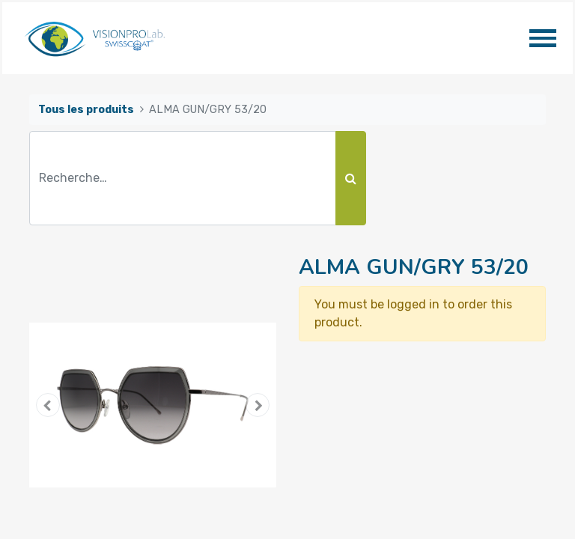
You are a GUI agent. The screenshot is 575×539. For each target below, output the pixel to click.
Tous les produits (86, 109)
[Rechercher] (350, 178)
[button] (48, 405)
